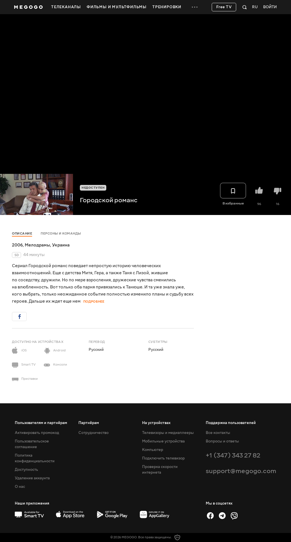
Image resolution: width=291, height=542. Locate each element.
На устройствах (156, 422)
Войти (270, 7)
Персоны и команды (61, 233)
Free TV (224, 7)
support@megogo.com (241, 471)
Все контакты (218, 432)
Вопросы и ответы (222, 441)
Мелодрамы (37, 245)
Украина (61, 245)
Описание (22, 233)
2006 (17, 245)
